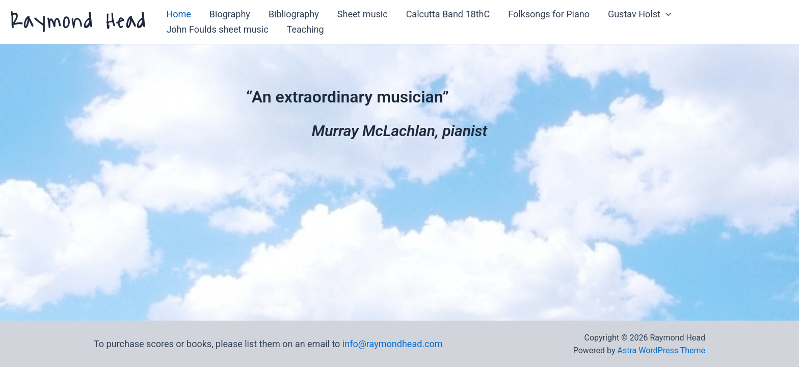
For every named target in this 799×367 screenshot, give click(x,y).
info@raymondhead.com (392, 343)
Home (178, 14)
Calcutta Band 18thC (448, 14)
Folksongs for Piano (549, 14)
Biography (229, 14)
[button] (665, 14)
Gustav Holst (639, 14)
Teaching (305, 29)
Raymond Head (78, 21)
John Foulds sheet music (217, 29)
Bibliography (294, 14)
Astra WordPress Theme (661, 350)
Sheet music (362, 14)
